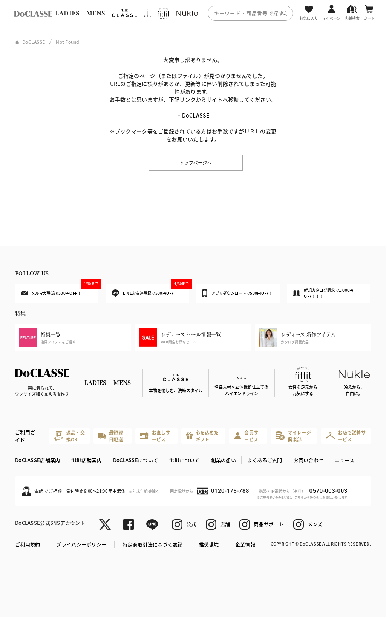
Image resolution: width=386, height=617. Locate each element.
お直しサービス (155, 435)
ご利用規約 (27, 544)
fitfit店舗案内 (86, 460)
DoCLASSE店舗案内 (37, 460)
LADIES (67, 13)
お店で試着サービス (346, 435)
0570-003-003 (328, 490)
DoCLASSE (196, 115)
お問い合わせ (308, 460)
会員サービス (246, 435)
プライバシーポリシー (81, 544)
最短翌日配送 (110, 435)
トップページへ (195, 162)
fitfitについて (184, 460)
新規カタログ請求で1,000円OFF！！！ (323, 293)
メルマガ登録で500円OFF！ (59, 290)
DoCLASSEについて (135, 460)
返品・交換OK (69, 435)
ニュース (344, 460)
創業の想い (223, 460)
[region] (193, 13)
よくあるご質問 (264, 460)
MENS (95, 13)
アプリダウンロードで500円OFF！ (237, 293)
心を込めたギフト (202, 435)
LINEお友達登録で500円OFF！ (150, 290)
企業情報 (245, 544)
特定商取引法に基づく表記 (152, 544)
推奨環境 (209, 544)
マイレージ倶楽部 (293, 435)
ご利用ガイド (25, 435)
